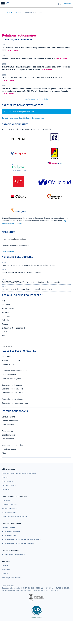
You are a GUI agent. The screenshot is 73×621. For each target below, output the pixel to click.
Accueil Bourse (8, 357)
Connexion (67, 4)
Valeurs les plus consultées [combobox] (15, 239)
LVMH (4, 332)
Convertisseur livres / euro (12, 399)
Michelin (5, 312)
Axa (3, 301)
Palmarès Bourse (9, 375)
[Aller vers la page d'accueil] (7, 3)
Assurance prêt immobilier (12, 445)
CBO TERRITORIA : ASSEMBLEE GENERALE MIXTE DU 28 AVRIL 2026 (32, 78)
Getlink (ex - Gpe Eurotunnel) (13, 328)
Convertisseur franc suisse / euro (15, 403)
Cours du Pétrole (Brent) (12, 378)
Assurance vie (7, 431)
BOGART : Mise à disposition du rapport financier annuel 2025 (28, 58)
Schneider (6, 316)
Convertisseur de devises (12, 385)
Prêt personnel (8, 439)
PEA (4, 453)
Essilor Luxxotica (8, 309)
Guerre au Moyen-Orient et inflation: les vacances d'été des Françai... (29, 265)
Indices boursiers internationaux (14, 371)
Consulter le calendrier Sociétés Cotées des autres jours (23, 118)
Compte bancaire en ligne (12, 421)
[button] (3, 4)
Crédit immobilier (8, 435)
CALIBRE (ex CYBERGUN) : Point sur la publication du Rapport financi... (31, 282)
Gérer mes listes (8, 251)
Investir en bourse (9, 449)
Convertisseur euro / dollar (12, 393)
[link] (19, 473)
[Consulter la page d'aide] (60, 3)
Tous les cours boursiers (11, 360)
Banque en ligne (8, 417)
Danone (5, 324)
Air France (6, 305)
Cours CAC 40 (8, 364)
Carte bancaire (8, 425)
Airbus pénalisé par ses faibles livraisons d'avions (21, 272)
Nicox (4, 336)
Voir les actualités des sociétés (36, 99)
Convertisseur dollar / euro (12, 389)
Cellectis (5, 320)
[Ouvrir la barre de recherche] (58, 3)
